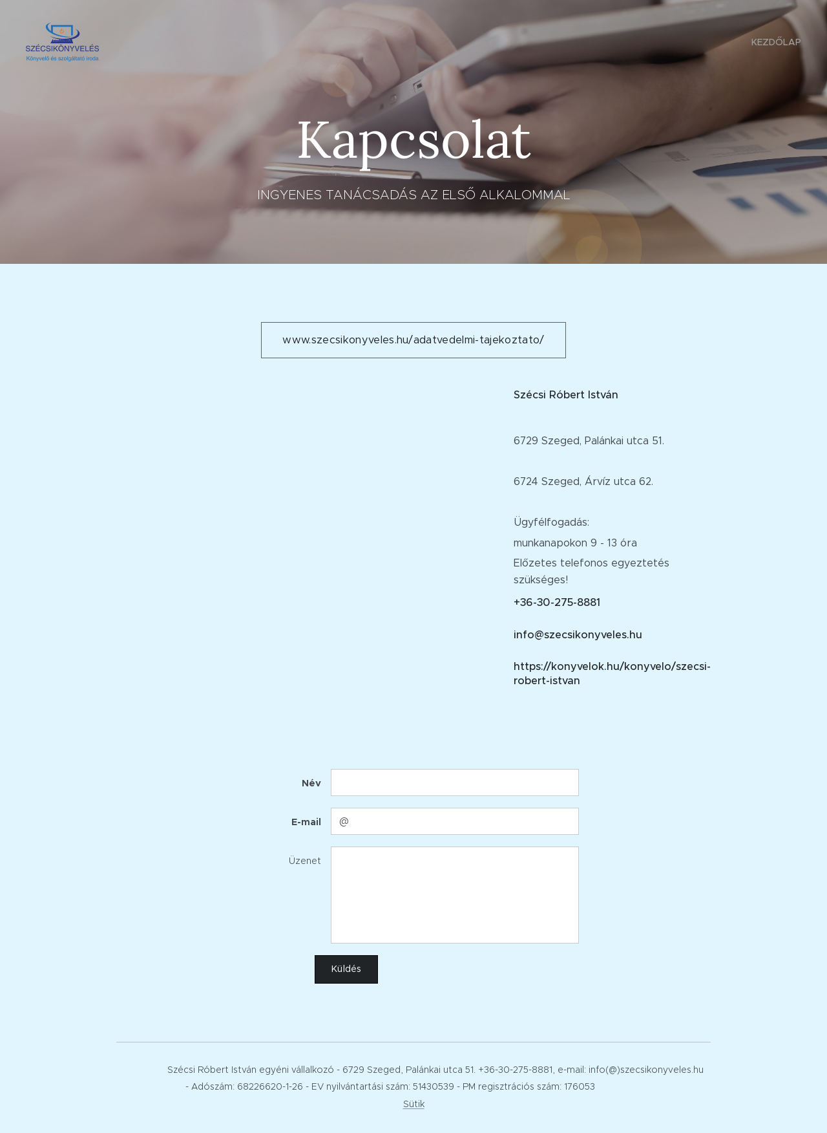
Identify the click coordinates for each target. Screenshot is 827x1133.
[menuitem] (774, 42)
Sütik (413, 1104)
